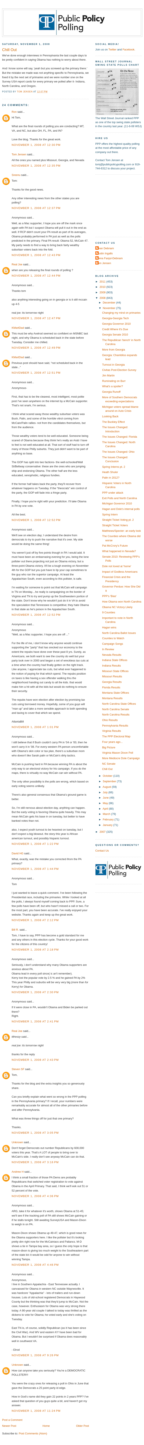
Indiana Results (111, 665)
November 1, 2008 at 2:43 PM (35, 1059)
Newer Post (9, 1425)
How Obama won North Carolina (121, 601)
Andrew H (18, 1171)
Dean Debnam (105, 248)
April (106, 808)
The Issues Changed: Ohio (118, 451)
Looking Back (110, 416)
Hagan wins (109, 627)
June (106, 797)
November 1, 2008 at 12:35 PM (36, 165)
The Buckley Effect (113, 421)
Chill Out (107, 769)
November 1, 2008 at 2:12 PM (35, 920)
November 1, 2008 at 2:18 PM (35, 949)
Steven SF (18, 1069)
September (110, 781)
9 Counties (108, 612)
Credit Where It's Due (115, 329)
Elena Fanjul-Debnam (109, 258)
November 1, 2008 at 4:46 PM (35, 1264)
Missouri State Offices (115, 671)
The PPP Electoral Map (116, 736)
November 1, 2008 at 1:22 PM (35, 843)
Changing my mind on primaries (121, 312)
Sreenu (16, 175)
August (107, 786)
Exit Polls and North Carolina (119, 498)
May (106, 803)
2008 (103, 297)
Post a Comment (12, 1419)
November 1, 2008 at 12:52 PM (36, 520)
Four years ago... (112, 741)
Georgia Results (112, 682)
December (109, 302)
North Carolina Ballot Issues (119, 633)
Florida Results (111, 687)
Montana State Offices (115, 692)
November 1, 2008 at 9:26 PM (35, 1355)
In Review (108, 649)
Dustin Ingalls (104, 253)
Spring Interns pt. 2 (113, 466)
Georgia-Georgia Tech (115, 318)
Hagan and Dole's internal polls (121, 509)
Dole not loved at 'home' (116, 566)
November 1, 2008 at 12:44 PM (36, 275)
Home (46, 1425)
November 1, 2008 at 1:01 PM (35, 727)
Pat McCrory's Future (115, 545)
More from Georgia (113, 349)
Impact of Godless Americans (119, 571)
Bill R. (15, 929)
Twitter (112, 49)
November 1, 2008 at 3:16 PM (35, 1162)
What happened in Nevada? (119, 551)
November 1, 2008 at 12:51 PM (36, 372)
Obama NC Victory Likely (117, 607)
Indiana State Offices (114, 660)
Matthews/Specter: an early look (121, 530)
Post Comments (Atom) (33, 1433)
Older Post (82, 1425)
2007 (103, 831)
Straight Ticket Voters (115, 525)
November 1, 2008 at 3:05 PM (35, 1132)
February (108, 819)
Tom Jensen (19, 154)
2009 (103, 292)
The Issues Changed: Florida (119, 436)
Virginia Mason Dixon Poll (117, 752)
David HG (18, 853)
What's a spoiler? (112, 386)
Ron (14, 111)
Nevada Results (111, 654)
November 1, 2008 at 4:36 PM (35, 1196)
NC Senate (108, 763)
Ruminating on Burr (114, 381)
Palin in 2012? (110, 477)
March (107, 814)
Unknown (17, 1142)
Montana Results (112, 698)
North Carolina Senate (115, 709)
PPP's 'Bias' (109, 596)
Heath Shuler (110, 472)
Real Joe (17, 264)
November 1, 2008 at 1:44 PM (35, 868)
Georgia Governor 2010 (116, 323)
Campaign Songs (112, 643)
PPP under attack (112, 492)
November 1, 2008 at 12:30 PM (36, 144)
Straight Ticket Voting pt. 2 (118, 519)
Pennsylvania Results (115, 725)
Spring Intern (110, 514)
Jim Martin (108, 375)
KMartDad (18, 327)
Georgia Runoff (111, 391)
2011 (103, 281)
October (108, 775)
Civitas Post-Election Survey (119, 370)
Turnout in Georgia (113, 364)
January (108, 825)
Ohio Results (110, 720)
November (109, 308)
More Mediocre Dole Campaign (121, 758)
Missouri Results (112, 676)
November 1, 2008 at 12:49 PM (36, 347)
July (105, 792)
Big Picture (108, 747)
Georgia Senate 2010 (115, 334)
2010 (103, 286)
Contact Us (102, 850)
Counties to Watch (113, 638)
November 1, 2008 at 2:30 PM (35, 992)
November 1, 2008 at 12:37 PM (36, 208)
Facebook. (128, 49)
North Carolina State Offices (119, 703)
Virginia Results (111, 730)
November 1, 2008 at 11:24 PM (36, 1410)
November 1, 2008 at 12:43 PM (36, 255)
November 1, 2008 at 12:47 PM (36, 318)
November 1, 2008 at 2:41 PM (35, 1021)
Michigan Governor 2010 (117, 503)
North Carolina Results (115, 714)
